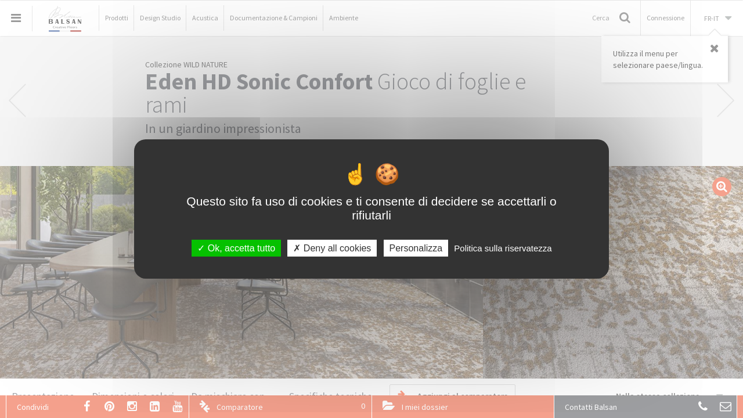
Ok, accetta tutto (236, 248)
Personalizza (416, 248)
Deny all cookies (332, 248)
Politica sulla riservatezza (502, 248)
